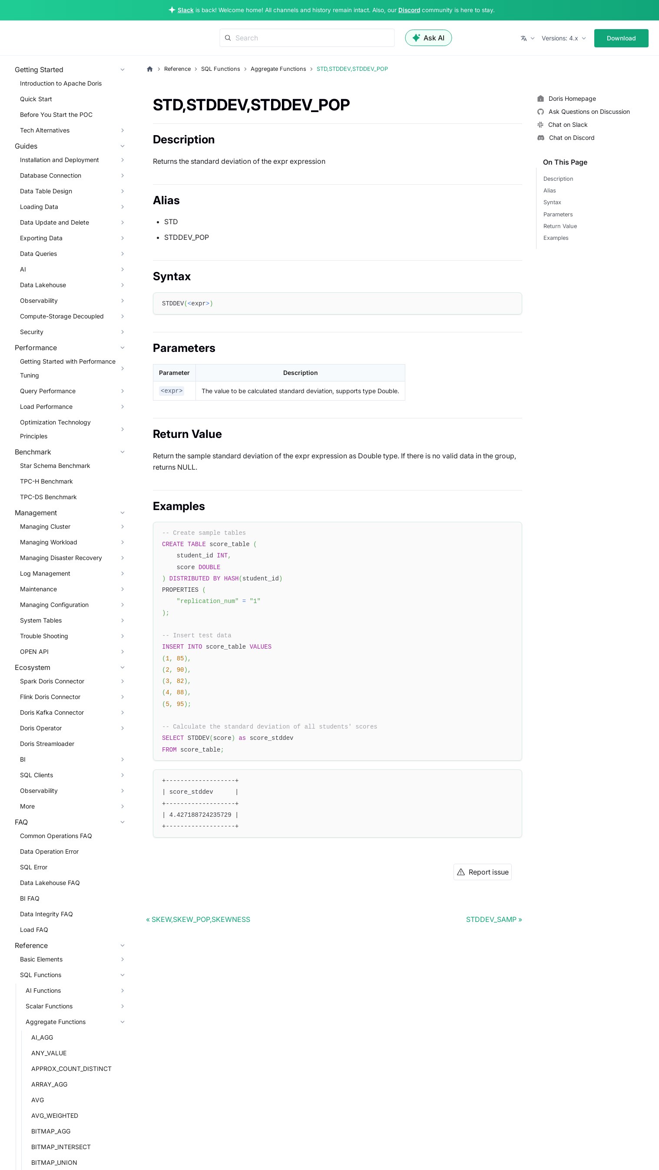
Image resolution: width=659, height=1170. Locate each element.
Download (621, 38)
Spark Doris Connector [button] (52, 681)
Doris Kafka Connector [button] (52, 712)
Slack (186, 10)
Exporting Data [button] (41, 238)
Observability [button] (39, 300)
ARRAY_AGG (49, 1084)
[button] (528, 38)
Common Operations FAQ (56, 835)
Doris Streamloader (47, 743)
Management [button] (36, 512)
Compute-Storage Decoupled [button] (62, 316)
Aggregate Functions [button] (56, 1021)
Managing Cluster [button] (45, 526)
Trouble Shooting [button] (44, 636)
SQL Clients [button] (36, 775)
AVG (37, 1100)
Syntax (552, 202)
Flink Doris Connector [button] (50, 696)
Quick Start (36, 99)
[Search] (307, 37)
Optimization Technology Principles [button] (55, 429)
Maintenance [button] (38, 589)
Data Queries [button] (38, 253)
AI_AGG (42, 1037)
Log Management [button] (45, 573)
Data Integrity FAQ (46, 914)
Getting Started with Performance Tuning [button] (68, 368)
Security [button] (31, 331)
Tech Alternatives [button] (45, 130)
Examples (556, 238)
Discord (409, 10)
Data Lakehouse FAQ (50, 882)
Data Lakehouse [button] (43, 284)
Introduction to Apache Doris (61, 83)
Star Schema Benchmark (55, 465)
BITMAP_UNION (54, 1162)
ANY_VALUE (48, 1053)
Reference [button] (31, 945)
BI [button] (23, 759)
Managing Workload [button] (48, 542)
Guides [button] (26, 146)
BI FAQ (30, 898)
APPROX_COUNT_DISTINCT (71, 1068)
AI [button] (23, 269)
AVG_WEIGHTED (54, 1115)
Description (558, 179)
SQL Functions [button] (40, 974)
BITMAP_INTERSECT (61, 1146)
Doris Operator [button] (41, 728)
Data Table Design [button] (46, 191)
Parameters (558, 214)
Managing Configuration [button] (54, 604)
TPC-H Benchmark (46, 481)
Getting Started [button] (39, 69)
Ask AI (428, 37)
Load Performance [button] (46, 406)
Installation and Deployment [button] (59, 159)
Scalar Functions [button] (49, 1006)
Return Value (560, 226)
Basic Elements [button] (41, 959)
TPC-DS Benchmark (48, 496)
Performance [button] (36, 347)
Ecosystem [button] (32, 667)
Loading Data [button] (39, 206)
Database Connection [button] (50, 175)
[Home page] (150, 69)
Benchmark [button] (33, 451)
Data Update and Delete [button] (54, 222)
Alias (549, 190)
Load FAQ (34, 929)
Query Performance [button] (48, 390)
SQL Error (33, 867)
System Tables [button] (41, 620)
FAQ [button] (21, 822)
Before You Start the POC (56, 114)
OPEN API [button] (34, 651)
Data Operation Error (49, 851)
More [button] (27, 806)
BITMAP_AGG (50, 1131)
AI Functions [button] (43, 990)
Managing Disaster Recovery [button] (61, 557)
